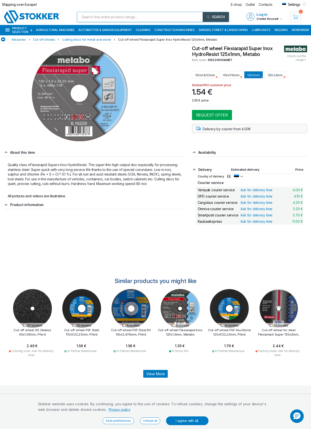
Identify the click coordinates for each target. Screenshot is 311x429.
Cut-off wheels (44, 39)
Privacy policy (119, 409)
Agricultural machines (55, 30)
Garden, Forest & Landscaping (223, 30)
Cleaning (143, 30)
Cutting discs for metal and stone (86, 39)
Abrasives (18, 39)
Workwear (300, 30)
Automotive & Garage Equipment (105, 30)
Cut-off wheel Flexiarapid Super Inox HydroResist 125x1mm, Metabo (167, 39)
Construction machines (174, 30)
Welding (281, 30)
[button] (297, 416)
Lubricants (261, 30)
